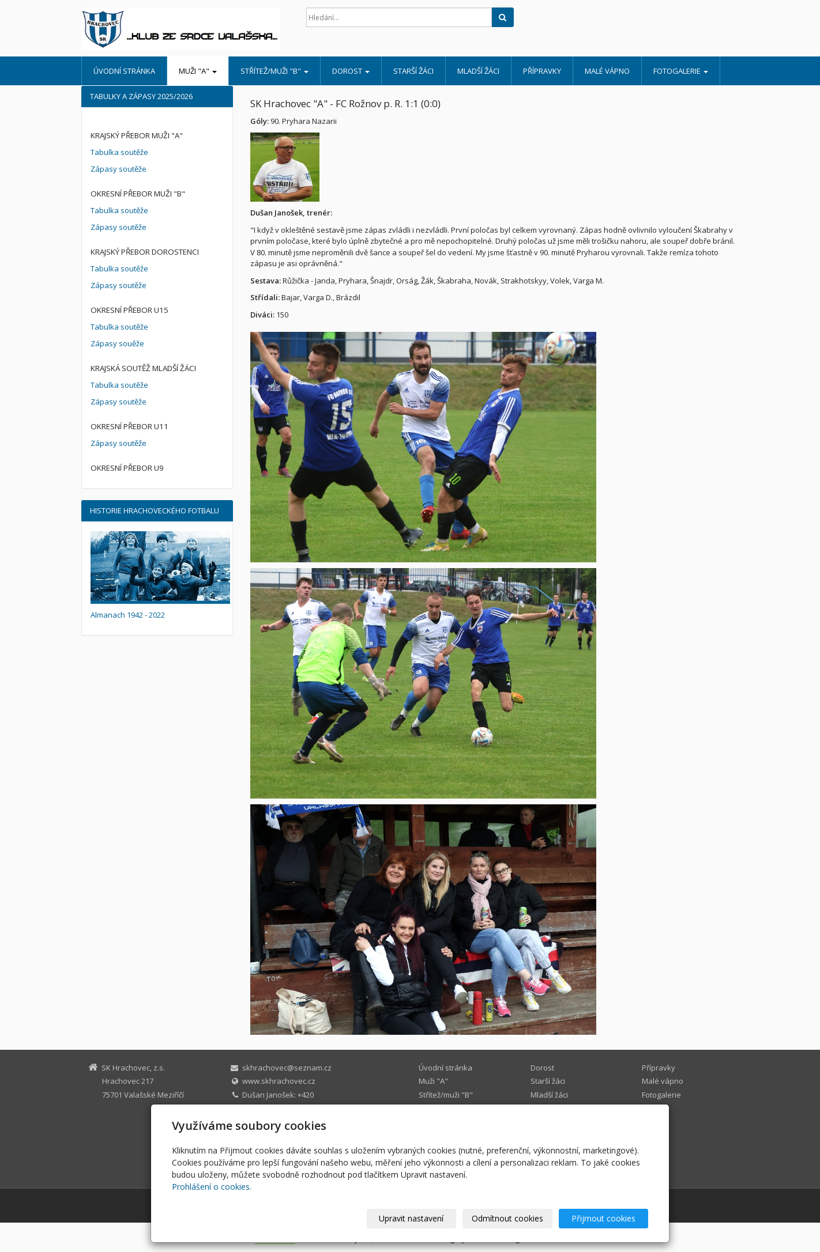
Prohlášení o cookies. (211, 1186)
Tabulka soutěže (119, 152)
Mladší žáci (478, 71)
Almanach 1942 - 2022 (128, 615)
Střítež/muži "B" (274, 71)
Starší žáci (413, 71)
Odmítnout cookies (510, 1218)
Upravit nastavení (415, 1218)
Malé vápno (607, 71)
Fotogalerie (680, 71)
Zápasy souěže (117, 343)
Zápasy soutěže (118, 169)
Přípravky (542, 71)
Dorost (351, 71)
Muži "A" (198, 71)
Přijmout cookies (604, 1218)
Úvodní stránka (124, 71)
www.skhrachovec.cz (278, 1081)
